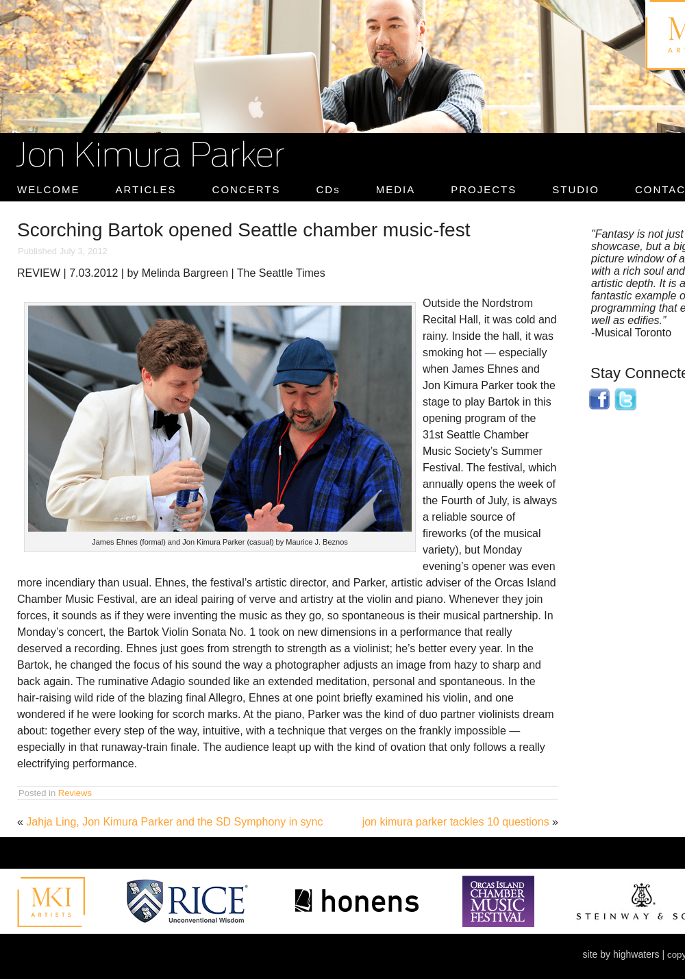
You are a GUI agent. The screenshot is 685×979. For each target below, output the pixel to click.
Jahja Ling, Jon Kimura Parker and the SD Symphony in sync (174, 822)
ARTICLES (146, 189)
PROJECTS (483, 189)
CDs (328, 189)
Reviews (75, 793)
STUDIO (575, 189)
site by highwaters (621, 954)
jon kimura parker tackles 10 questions (455, 822)
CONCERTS (246, 189)
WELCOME (48, 189)
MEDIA (396, 189)
